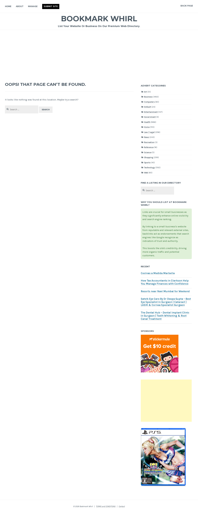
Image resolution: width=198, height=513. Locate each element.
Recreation (149, 142)
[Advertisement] (99, 53)
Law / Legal (149, 132)
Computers (149, 102)
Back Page (187, 5)
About (19, 6)
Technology (149, 167)
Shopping (148, 157)
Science (147, 152)
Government (150, 117)
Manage (33, 6)
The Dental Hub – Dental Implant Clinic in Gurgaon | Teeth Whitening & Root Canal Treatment (165, 315)
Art (145, 92)
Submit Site (51, 6)
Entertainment (151, 112)
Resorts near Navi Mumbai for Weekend (165, 291)
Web (146, 173)
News (146, 137)
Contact (122, 506)
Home (8, 6)
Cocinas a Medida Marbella (158, 273)
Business (148, 97)
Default (147, 107)
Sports (147, 162)
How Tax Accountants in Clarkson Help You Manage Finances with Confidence (165, 282)
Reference (148, 147)
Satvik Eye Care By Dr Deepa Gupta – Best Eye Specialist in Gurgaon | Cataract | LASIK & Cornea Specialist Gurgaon (166, 302)
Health (147, 122)
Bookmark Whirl (99, 18)
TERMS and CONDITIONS (105, 506)
